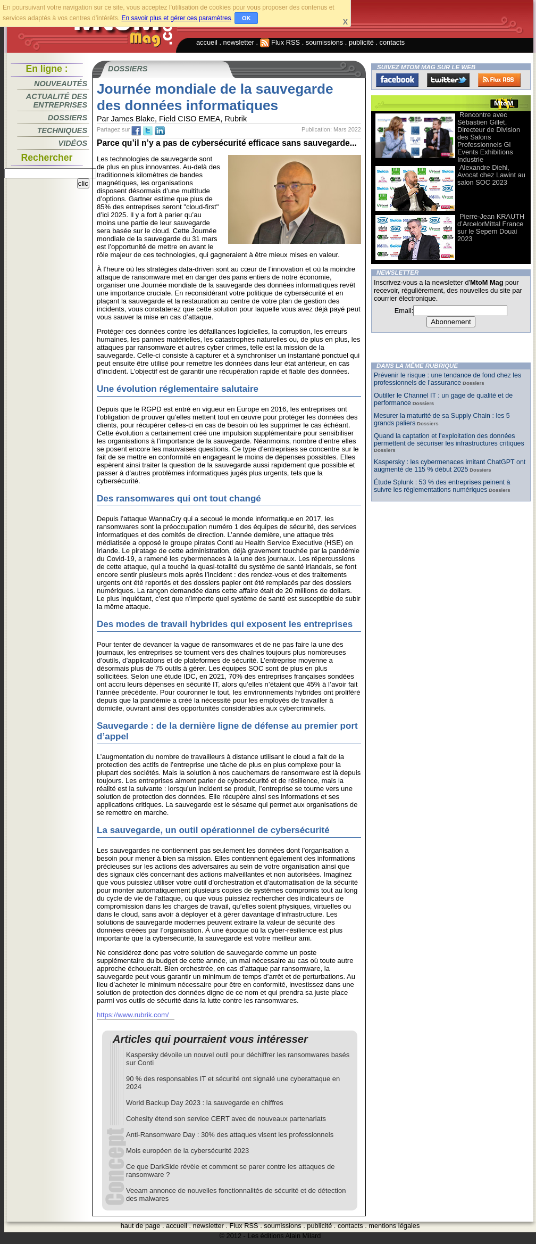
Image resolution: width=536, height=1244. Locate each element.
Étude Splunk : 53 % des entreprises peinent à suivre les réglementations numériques (442, 486)
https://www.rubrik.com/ (133, 1015)
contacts (392, 42)
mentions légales (394, 1226)
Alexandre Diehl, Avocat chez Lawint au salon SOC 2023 (491, 174)
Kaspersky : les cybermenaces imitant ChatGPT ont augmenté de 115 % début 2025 (449, 465)
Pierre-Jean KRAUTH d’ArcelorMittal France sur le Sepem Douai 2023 (490, 227)
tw (148, 131)
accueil (206, 42)
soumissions (324, 42)
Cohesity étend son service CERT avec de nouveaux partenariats (226, 1119)
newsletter (238, 42)
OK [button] (246, 18)
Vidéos (72, 143)
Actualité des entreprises (56, 100)
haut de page (141, 1226)
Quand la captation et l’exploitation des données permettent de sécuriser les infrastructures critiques (449, 439)
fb (136, 131)
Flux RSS (280, 42)
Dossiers (67, 117)
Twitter (448, 80)
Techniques (62, 130)
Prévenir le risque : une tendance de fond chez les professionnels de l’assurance (447, 379)
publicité (361, 42)
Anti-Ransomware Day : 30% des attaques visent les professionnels (229, 1135)
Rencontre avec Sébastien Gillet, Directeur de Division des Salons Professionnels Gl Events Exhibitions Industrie (488, 137)
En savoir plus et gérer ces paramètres (176, 18)
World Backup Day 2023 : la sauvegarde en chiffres (204, 1103)
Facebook (397, 80)
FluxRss (499, 80)
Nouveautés (60, 83)
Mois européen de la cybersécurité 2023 (187, 1151)
